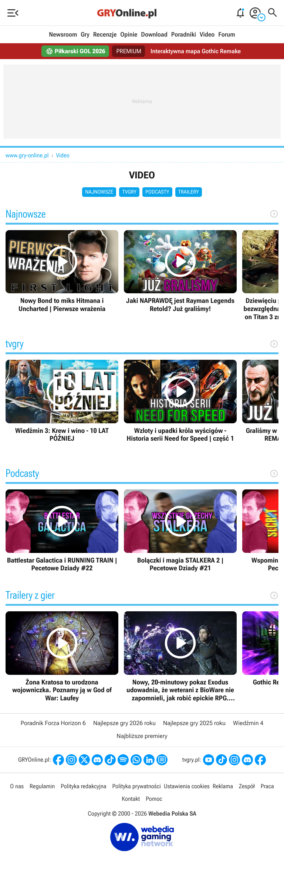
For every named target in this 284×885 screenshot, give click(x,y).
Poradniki (183, 34)
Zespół (247, 786)
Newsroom (63, 34)
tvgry (129, 192)
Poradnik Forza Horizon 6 (53, 723)
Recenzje (105, 34)
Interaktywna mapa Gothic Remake (196, 51)
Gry (85, 34)
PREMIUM (129, 51)
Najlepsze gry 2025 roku (194, 723)
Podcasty (157, 192)
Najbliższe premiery (141, 735)
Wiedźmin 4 (248, 723)
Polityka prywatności (136, 786)
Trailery (188, 192)
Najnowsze (99, 192)
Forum (226, 34)
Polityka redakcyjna (83, 786)
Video (207, 34)
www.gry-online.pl (27, 155)
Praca (267, 786)
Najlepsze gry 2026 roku (124, 723)
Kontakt (131, 798)
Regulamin (42, 786)
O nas (17, 786)
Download (154, 34)
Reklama (223, 786)
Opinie (128, 34)
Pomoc (154, 798)
